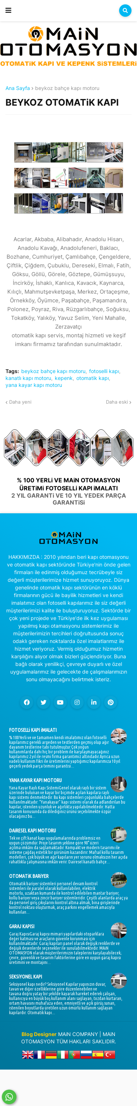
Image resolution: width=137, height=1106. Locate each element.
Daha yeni (20, 402)
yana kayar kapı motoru (33, 385)
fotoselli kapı (104, 371)
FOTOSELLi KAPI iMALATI (33, 730)
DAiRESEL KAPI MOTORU (32, 831)
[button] (8, 10)
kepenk (64, 378)
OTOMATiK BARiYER (29, 876)
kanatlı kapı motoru (28, 378)
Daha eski (117, 402)
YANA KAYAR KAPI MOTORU (35, 780)
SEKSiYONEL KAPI (25, 977)
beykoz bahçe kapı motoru (67, 88)
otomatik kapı (92, 378)
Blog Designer (39, 1034)
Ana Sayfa (17, 88)
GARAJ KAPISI (21, 926)
